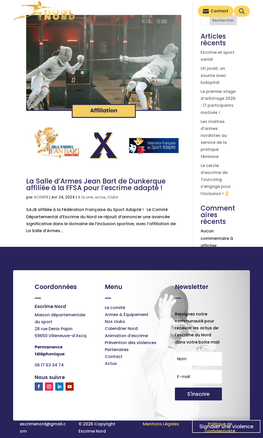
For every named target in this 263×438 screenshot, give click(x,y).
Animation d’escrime (126, 336)
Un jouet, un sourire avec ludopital (213, 75)
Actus (111, 363)
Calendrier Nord (121, 328)
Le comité (115, 308)
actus (100, 197)
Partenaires (117, 350)
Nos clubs (115, 322)
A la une (85, 197)
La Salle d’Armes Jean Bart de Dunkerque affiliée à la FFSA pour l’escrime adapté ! (96, 184)
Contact (114, 357)
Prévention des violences (130, 343)
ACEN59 (41, 197)
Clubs (112, 197)
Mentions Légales (161, 424)
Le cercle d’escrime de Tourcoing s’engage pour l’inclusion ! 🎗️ (216, 180)
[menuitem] (32, 11)
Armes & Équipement (126, 315)
